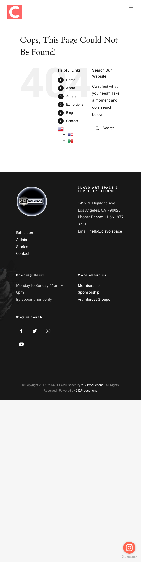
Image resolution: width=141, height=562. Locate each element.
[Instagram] (48, 331)
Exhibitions (74, 104)
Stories (22, 247)
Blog (69, 112)
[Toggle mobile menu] (131, 7)
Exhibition (24, 233)
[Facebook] (21, 331)
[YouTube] (21, 344)
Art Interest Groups (94, 299)
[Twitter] (34, 331)
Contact (72, 121)
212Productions (86, 390)
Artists (71, 96)
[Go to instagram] (129, 548)
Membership (89, 286)
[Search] (97, 128)
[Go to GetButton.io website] (129, 557)
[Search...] (106, 128)
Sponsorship (88, 292)
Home (70, 80)
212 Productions (92, 385)
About (70, 88)
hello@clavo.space (105, 231)
